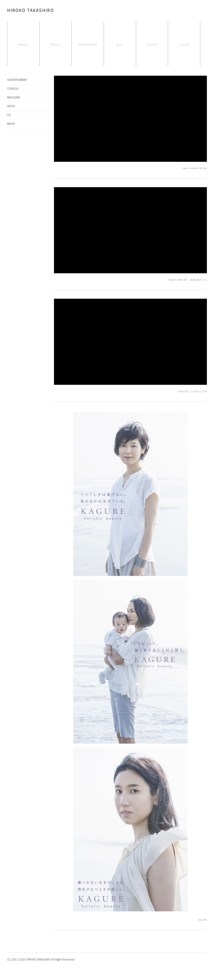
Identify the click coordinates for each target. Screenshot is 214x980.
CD (9, 115)
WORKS (23, 45)
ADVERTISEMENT (17, 80)
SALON (184, 45)
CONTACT (152, 45)
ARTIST (11, 106)
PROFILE (55, 45)
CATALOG (12, 88)
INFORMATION (88, 45)
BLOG (119, 45)
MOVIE (11, 123)
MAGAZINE (13, 97)
